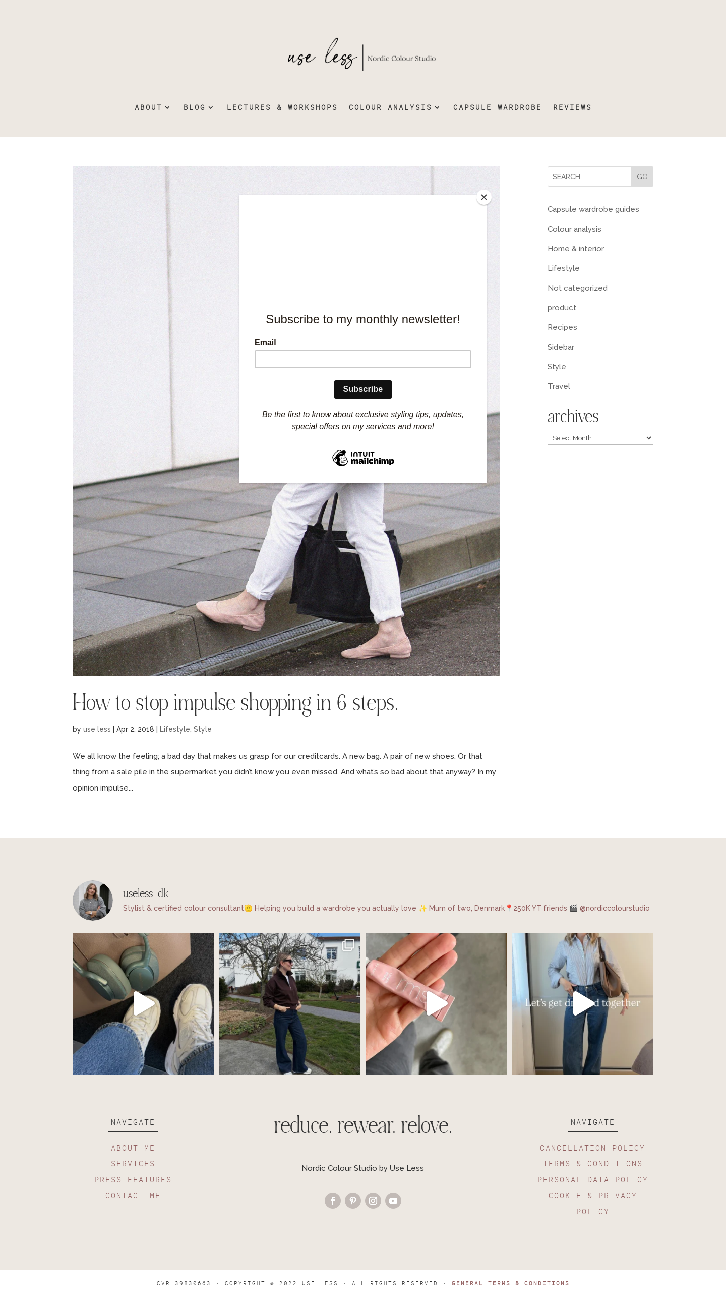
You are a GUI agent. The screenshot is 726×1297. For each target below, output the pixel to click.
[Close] (484, 197)
